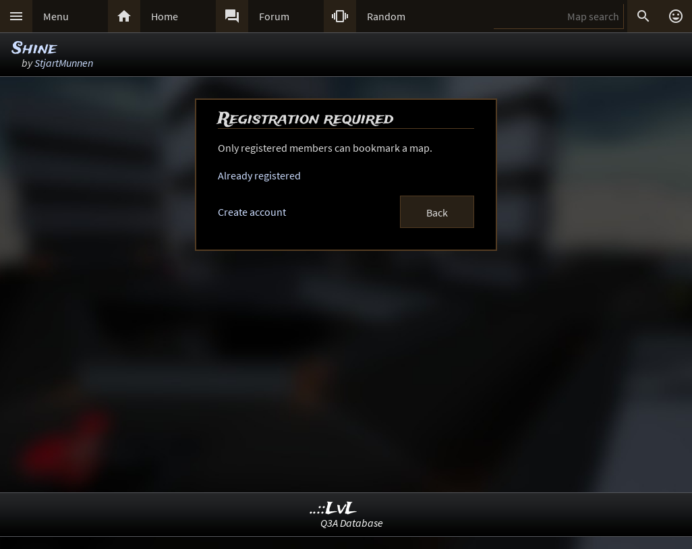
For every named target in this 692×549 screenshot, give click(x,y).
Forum (274, 16)
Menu (56, 16)
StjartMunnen (63, 62)
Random (386, 16)
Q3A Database (351, 522)
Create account (252, 212)
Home (164, 16)
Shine (34, 49)
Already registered (259, 175)
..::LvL (333, 509)
